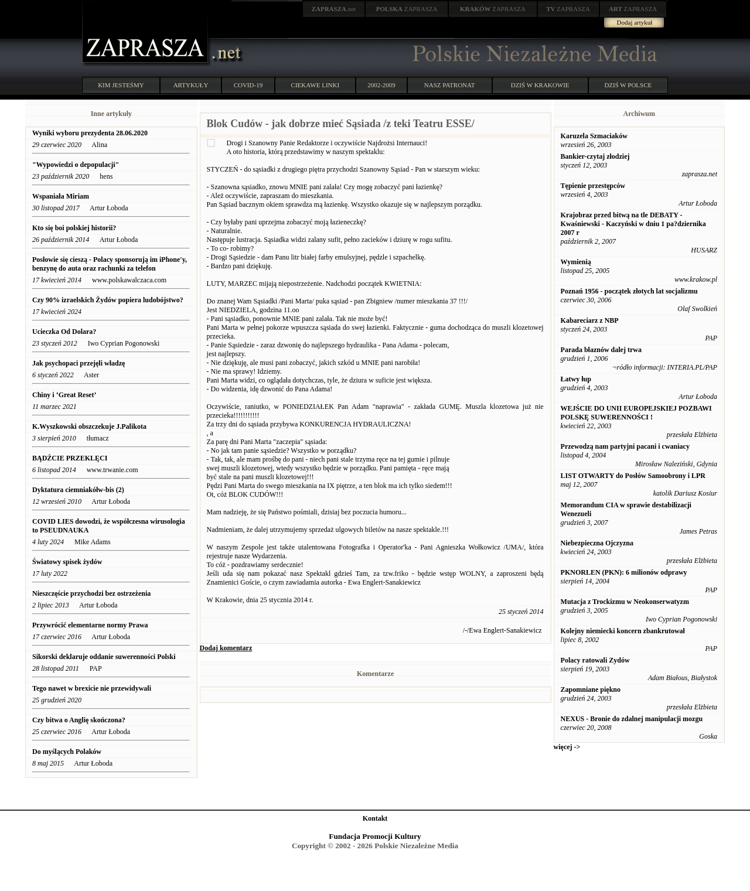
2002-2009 (381, 84)
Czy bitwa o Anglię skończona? (78, 720)
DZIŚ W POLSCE (628, 84)
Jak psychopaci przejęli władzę (78, 363)
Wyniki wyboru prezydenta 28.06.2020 (90, 133)
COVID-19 (248, 84)
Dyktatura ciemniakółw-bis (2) (78, 490)
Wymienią (576, 262)
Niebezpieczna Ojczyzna (597, 543)
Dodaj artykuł (635, 22)
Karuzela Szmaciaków (594, 136)
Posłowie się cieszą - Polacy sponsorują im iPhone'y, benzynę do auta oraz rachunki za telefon (109, 263)
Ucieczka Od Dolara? (64, 331)
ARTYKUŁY (191, 84)
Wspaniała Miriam (60, 196)
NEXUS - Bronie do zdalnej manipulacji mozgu (632, 719)
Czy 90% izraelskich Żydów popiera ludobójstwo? (107, 300)
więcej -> (567, 747)
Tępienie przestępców (593, 186)
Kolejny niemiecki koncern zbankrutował (623, 631)
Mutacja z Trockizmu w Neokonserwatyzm (625, 602)
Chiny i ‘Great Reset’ (64, 395)
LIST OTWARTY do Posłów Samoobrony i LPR (633, 476)
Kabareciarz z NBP (590, 320)
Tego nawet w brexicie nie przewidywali (91, 688)
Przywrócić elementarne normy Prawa (90, 625)
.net (334, 8)
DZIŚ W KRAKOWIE (540, 84)
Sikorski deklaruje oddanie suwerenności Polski (104, 657)
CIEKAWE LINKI (315, 84)
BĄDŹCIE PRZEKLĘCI (69, 458)
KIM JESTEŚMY (121, 84)
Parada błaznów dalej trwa (601, 350)
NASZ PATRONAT (449, 84)
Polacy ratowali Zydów (595, 660)
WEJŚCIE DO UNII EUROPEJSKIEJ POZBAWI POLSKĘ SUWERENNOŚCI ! (636, 412)
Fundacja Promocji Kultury (375, 836)
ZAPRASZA (407, 8)
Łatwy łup (576, 379)
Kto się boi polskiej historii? (74, 228)
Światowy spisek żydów (67, 562)
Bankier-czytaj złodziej (595, 156)
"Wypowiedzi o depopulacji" (75, 165)
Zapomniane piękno (591, 689)
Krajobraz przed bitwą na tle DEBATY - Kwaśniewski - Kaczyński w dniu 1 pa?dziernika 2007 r (633, 224)
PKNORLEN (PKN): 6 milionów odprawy (624, 572)
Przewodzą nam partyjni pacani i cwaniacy (625, 446)
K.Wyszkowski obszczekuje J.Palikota (89, 426)
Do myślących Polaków (66, 751)
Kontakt (375, 818)
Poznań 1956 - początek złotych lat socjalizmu (629, 291)
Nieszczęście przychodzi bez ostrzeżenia (91, 593)
